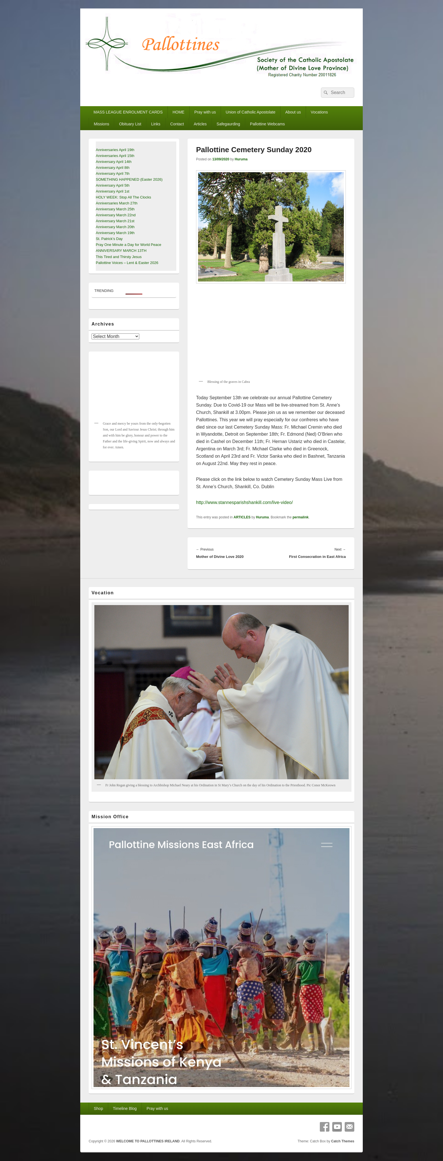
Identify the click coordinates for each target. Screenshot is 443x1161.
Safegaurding (228, 124)
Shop (98, 1108)
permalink (300, 517)
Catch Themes (342, 1141)
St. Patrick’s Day (109, 239)
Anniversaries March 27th (116, 203)
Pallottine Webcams (267, 124)
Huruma (241, 159)
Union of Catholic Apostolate (250, 112)
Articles (200, 124)
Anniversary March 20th (115, 227)
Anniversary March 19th (115, 233)
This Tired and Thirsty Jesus (119, 257)
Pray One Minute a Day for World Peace (128, 245)
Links (155, 124)
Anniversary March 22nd (116, 215)
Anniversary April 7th (112, 173)
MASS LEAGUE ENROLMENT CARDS (128, 112)
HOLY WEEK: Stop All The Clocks (123, 197)
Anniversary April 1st (112, 191)
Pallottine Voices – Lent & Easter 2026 (127, 263)
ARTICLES (242, 517)
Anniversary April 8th (112, 167)
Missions (101, 124)
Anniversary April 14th (113, 162)
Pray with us (205, 112)
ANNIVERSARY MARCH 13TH (121, 250)
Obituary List (130, 124)
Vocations (319, 112)
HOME (178, 112)
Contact (177, 124)
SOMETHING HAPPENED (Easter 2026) (129, 179)
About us (293, 112)
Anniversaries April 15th (115, 156)
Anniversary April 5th (112, 185)
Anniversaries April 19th (115, 150)
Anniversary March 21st (115, 221)
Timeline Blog (125, 1108)
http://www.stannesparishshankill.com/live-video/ (244, 502)
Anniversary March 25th (115, 209)
